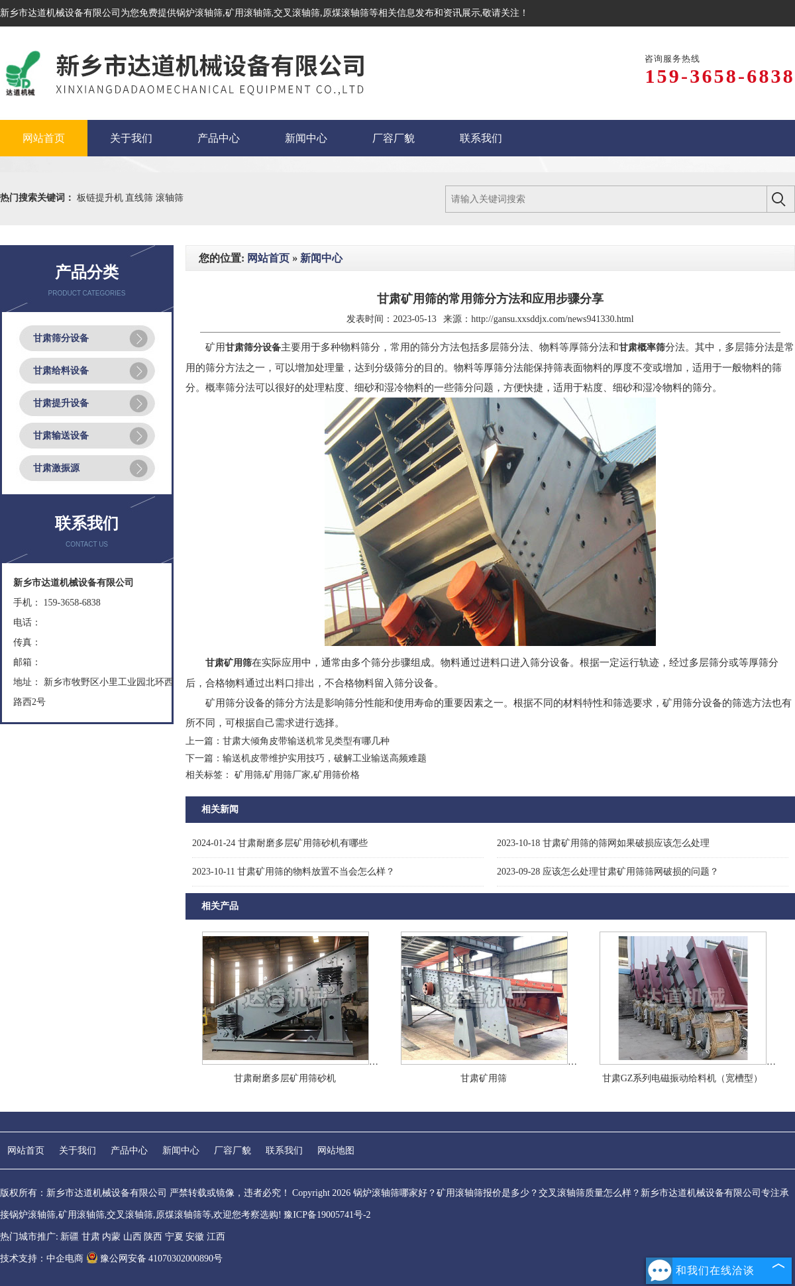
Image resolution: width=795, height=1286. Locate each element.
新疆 (69, 1237)
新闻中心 (321, 258)
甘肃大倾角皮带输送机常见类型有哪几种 (306, 741)
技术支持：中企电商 (41, 1258)
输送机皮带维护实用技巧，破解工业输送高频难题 (325, 758)
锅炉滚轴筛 (199, 13)
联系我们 (284, 1150)
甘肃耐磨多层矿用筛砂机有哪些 (280, 843)
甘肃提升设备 (61, 403)
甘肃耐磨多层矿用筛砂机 (285, 1078)
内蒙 (111, 1237)
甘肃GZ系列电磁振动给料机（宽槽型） (682, 1078)
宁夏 (174, 1237)
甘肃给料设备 (61, 371)
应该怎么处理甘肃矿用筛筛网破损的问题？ (608, 872)
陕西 (153, 1237)
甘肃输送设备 (61, 436)
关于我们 (77, 1150)
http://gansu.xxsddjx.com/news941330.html (552, 319)
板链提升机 (101, 198)
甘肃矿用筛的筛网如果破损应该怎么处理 (603, 843)
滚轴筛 (170, 198)
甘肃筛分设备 (61, 338)
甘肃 (90, 1237)
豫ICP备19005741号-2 (327, 1215)
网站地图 (335, 1150)
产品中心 (129, 1150)
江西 (216, 1237)
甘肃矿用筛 (483, 1078)
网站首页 (268, 258)
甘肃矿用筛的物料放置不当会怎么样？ (293, 872)
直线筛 (140, 198)
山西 (132, 1237)
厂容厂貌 (232, 1150)
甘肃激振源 (56, 468)
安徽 (195, 1237)
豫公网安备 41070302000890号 (154, 1258)
